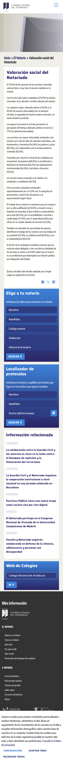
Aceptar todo (37, 750)
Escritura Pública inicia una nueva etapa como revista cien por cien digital (31, 503)
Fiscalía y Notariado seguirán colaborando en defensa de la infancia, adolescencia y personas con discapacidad (30, 546)
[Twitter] (48, 282)
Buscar (14, 356)
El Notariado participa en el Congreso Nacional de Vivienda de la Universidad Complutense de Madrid (30, 522)
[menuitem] (13, 636)
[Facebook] (43, 282)
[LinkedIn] (53, 282)
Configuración (12, 750)
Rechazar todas (14, 756)
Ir (10, 585)
